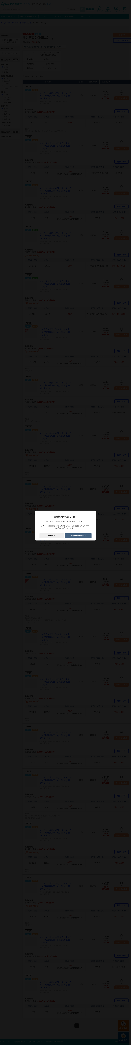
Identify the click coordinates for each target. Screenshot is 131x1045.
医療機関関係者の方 (78, 536)
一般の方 (51, 536)
